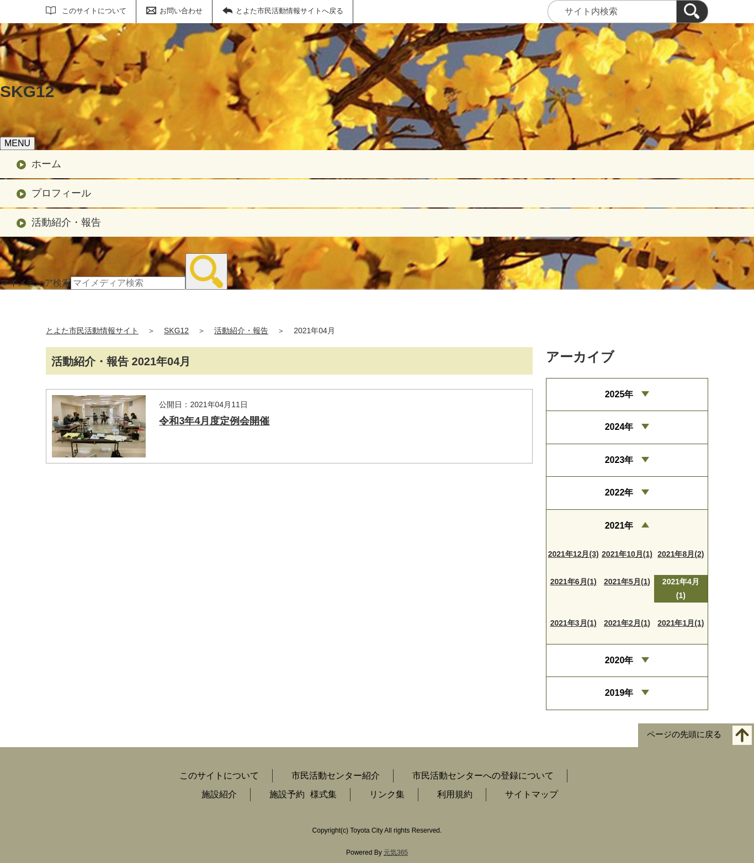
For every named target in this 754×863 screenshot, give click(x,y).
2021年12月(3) (573, 554)
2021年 (619, 525)
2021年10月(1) (627, 554)
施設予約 (287, 794)
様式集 (323, 794)
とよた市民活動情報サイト (92, 330)
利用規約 (454, 794)
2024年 (619, 427)
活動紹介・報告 (66, 222)
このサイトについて (94, 11)
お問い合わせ (181, 11)
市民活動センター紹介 (335, 775)
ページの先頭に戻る (684, 734)
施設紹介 (219, 794)
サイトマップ (531, 794)
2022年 (619, 492)
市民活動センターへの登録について (483, 775)
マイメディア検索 (35, 282)
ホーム (46, 163)
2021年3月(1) (573, 623)
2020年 (619, 660)
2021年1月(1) (680, 623)
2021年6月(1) (573, 581)
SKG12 (176, 330)
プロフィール (61, 193)
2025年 (619, 394)
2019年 (619, 692)
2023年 (619, 460)
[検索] (692, 11)
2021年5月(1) (627, 581)
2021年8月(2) (680, 554)
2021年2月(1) (627, 623)
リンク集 (387, 794)
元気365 (396, 852)
